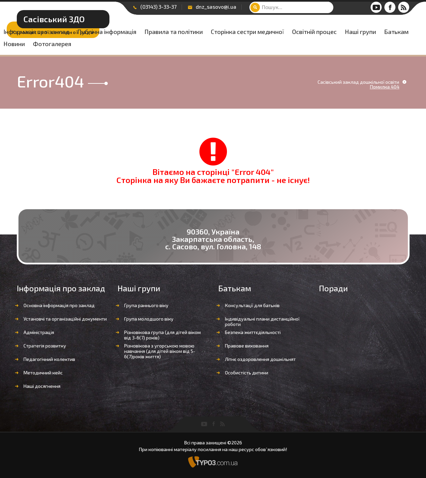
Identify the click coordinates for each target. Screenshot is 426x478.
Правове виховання (247, 345)
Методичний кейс (43, 372)
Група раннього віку (146, 305)
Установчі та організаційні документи (65, 319)
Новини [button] (371, 44)
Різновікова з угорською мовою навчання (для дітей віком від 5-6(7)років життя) (159, 351)
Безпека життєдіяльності (253, 332)
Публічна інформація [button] (257, 32)
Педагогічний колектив (49, 359)
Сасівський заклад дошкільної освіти (358, 82)
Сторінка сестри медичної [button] (191, 44)
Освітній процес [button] (258, 44)
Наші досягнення (41, 386)
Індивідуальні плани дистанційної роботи (262, 321)
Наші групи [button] (304, 44)
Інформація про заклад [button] (187, 32)
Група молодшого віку (149, 319)
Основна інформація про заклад (59, 305)
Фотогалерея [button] (173, 56)
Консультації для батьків (252, 305)
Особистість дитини (246, 372)
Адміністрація (38, 332)
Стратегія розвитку (44, 345)
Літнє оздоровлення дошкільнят (260, 359)
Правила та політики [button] (324, 32)
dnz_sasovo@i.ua (216, 7)
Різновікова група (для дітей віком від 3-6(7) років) (162, 334)
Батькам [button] (340, 44)
